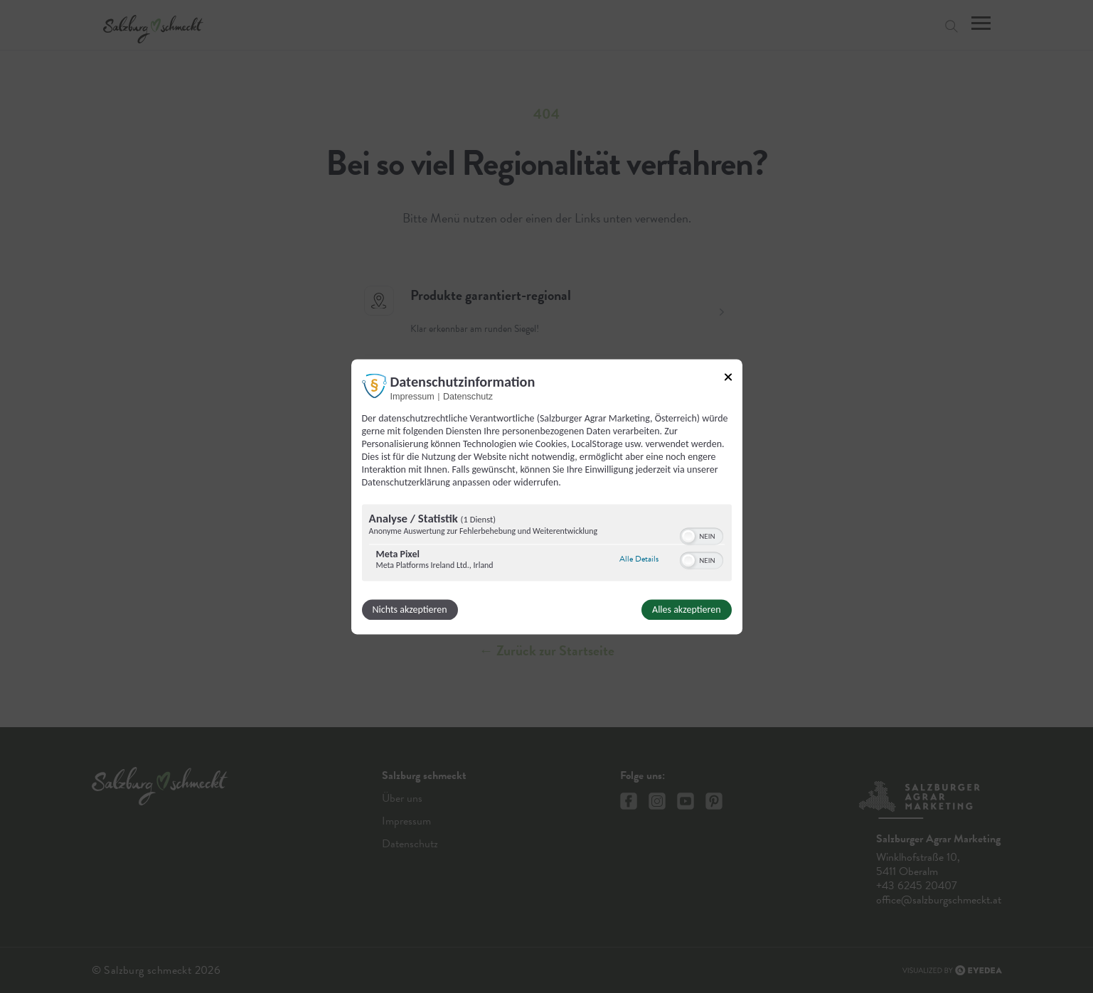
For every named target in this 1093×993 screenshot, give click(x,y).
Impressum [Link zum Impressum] (412, 397)
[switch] (701, 534)
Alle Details (639, 559)
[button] (688, 536)
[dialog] (546, 496)
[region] (547, 544)
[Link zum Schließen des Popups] (728, 376)
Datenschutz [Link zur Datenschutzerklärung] (468, 397)
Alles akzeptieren (686, 609)
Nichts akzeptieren (410, 609)
